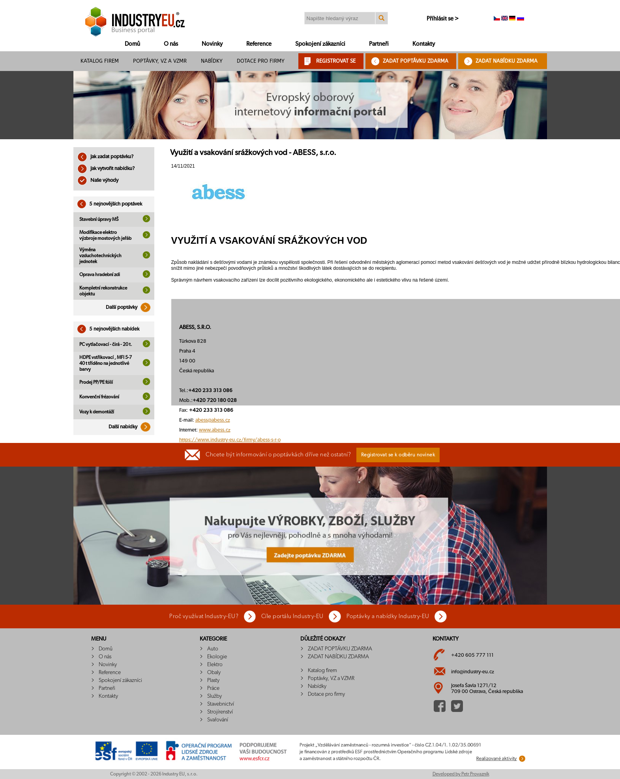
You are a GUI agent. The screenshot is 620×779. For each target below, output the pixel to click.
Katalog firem (100, 61)
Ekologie (217, 656)
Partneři (379, 44)
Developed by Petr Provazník (461, 774)
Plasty (213, 680)
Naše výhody (97, 180)
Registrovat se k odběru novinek (398, 455)
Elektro (215, 664)
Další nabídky (131, 427)
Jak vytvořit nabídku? (106, 168)
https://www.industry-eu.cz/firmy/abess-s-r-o (230, 440)
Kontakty (423, 44)
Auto (212, 649)
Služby (214, 696)
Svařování (217, 720)
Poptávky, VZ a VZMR (160, 61)
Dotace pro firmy (261, 61)
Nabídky (212, 61)
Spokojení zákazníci (320, 44)
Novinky (212, 44)
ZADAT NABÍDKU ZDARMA (507, 61)
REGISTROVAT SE (336, 61)
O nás (171, 44)
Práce (213, 688)
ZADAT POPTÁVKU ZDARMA (415, 61)
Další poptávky (130, 307)
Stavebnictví (220, 704)
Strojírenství (220, 712)
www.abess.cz (214, 430)
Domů (132, 44)
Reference (259, 44)
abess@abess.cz (212, 420)
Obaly (214, 672)
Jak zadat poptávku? (105, 156)
